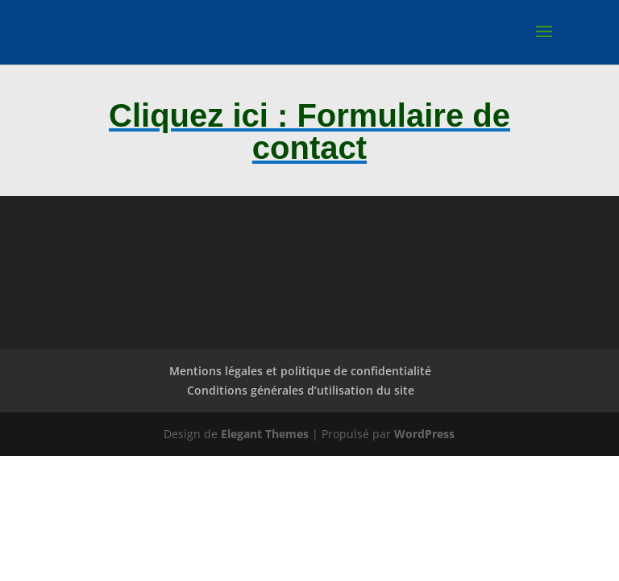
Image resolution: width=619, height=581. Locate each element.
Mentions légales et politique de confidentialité (300, 370)
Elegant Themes (265, 433)
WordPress (424, 433)
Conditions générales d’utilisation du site (300, 390)
